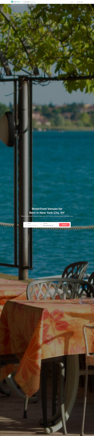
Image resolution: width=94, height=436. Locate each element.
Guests (29, 223)
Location (45, 223)
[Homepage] (15, 2)
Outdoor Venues (25, 4)
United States (13, 4)
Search (64, 225)
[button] (29, 2)
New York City (18, 4)
